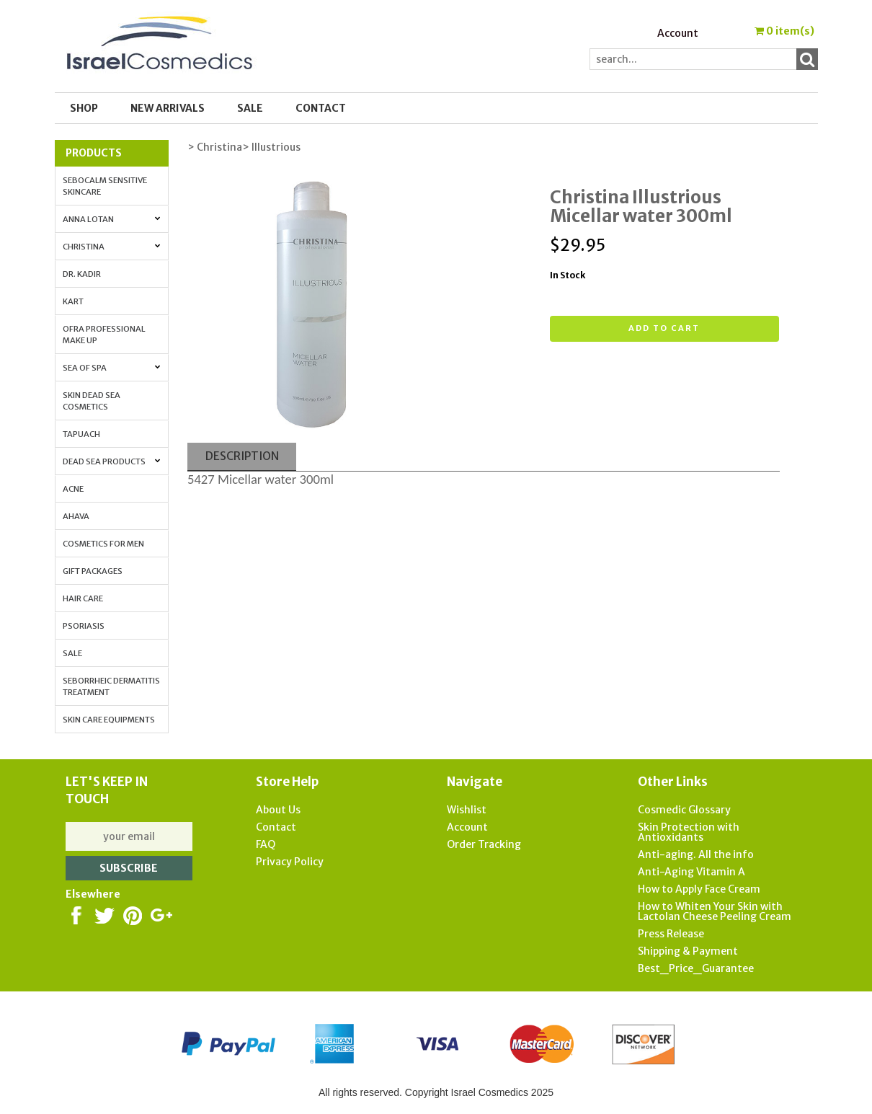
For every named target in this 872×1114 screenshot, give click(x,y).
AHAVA (76, 516)
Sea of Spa (112, 368)
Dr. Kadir (82, 274)
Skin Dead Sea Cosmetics (91, 401)
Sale (72, 653)
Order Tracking (484, 844)
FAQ (265, 844)
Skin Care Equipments (109, 720)
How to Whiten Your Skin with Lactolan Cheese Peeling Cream (714, 911)
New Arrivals (167, 108)
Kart (73, 301)
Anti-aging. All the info (696, 854)
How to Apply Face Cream (699, 889)
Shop (84, 108)
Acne (73, 489)
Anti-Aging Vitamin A (691, 871)
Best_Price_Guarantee (696, 968)
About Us (278, 809)
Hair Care (83, 598)
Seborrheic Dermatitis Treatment (111, 686)
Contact (320, 108)
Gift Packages (93, 571)
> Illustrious (271, 147)
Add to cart (664, 328)
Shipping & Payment (688, 951)
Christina (112, 247)
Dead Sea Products (112, 461)
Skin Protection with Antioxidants (688, 832)
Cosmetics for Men (103, 544)
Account (677, 33)
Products (94, 152)
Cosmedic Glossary (684, 809)
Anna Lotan (112, 219)
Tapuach (81, 434)
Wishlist (466, 809)
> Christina (214, 147)
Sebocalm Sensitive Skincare (105, 186)
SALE (250, 108)
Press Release (671, 933)
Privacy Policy (290, 861)
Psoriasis (83, 626)
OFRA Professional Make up (104, 334)
